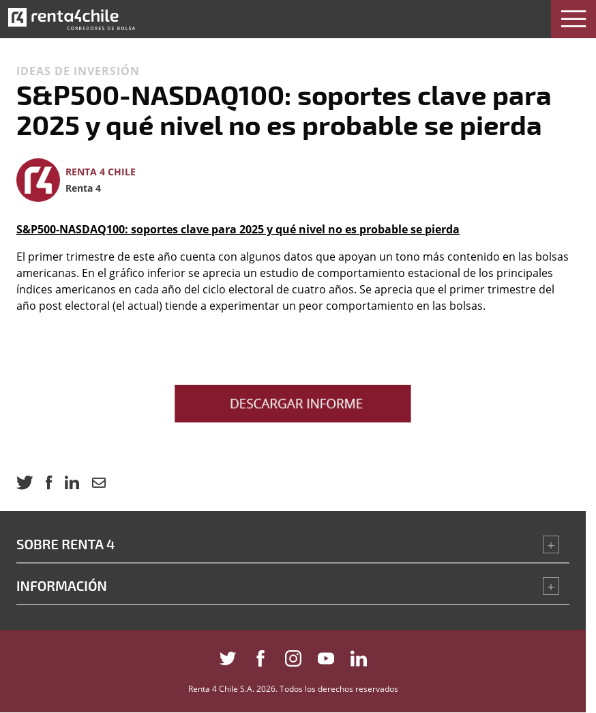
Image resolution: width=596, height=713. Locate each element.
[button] (573, 19)
